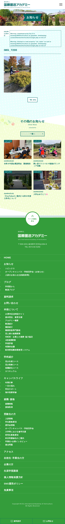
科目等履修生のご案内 (15, 440)
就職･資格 (9, 401)
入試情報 (9, 420)
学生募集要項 (11, 424)
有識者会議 (10, 348)
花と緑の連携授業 (13, 335)
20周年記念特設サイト (15, 315)
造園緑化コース (12, 369)
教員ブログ (10, 290)
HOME (7, 258)
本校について (11, 310)
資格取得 (9, 409)
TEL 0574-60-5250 (32, 247)
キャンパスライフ (13, 379)
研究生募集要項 (12, 437)
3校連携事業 (10, 341)
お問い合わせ (11, 303)
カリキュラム (11, 373)
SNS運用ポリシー (13, 486)
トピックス (10, 269)
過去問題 (9, 447)
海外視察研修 (11, 394)
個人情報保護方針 (13, 479)
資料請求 (8, 297)
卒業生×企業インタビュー (17, 444)
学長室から (10, 287)
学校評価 (9, 345)
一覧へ (32, 134)
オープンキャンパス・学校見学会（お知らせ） (26, 272)
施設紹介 (9, 328)
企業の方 (8, 466)
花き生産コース (12, 363)
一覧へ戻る (32, 100)
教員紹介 (9, 325)
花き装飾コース (12, 366)
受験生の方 (10, 416)
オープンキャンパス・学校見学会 (20, 430)
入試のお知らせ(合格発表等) (18, 275)
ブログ (7, 282)
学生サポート (11, 391)
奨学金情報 (10, 427)
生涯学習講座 (11, 473)
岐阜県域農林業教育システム (18, 351)
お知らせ (8, 264)
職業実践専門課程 (13, 331)
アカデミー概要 (12, 321)
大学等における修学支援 (16, 434)
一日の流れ (10, 387)
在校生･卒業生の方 (14, 460)
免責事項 (8, 492)
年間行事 (9, 384)
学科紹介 (8, 358)
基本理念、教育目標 (14, 318)
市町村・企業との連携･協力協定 (20, 338)
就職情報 (9, 406)
